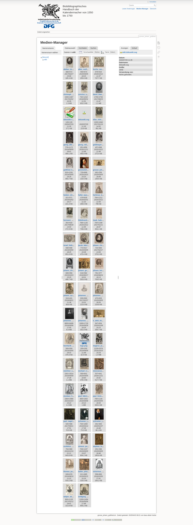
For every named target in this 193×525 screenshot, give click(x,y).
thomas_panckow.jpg (72, 471)
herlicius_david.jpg (101, 195)
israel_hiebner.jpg (70, 245)
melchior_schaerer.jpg (72, 371)
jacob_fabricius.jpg (86, 245)
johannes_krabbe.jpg (101, 295)
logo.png (83, 346)
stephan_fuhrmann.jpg (102, 446)
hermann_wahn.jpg (71, 220)
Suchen (93, 48)
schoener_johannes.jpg (87, 421)
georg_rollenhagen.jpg (87, 145)
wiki (45, 60)
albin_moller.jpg (84, 69)
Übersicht (153, 9)
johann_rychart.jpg (71, 295)
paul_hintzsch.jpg (100, 396)
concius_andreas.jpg (86, 94)
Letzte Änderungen (128, 9)
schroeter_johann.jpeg (102, 421)
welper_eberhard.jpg (71, 497)
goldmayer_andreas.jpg (102, 145)
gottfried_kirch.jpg (71, 170)
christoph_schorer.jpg (72, 94)
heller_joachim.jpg (85, 195)
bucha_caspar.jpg (100, 69)
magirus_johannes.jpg (102, 346)
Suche (155, 5)
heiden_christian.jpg (71, 195)
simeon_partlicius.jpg (87, 446)
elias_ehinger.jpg (100, 120)
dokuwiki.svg (83, 120)
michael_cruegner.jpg (87, 371)
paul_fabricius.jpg (85, 396)
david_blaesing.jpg (100, 94)
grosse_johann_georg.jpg (103, 170)
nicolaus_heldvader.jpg (72, 396)
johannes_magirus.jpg (72, 321)
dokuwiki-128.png (70, 120)
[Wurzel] (45, 57)
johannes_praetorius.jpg (88, 321)
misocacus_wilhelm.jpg (102, 371)
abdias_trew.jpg (69, 69)
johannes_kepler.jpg (86, 295)
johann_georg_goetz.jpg (88, 270)
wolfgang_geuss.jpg (86, 497)
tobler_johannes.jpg (86, 471)
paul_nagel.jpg (69, 421)
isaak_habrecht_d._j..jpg (103, 220)
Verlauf (134, 48)
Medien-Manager (142, 9)
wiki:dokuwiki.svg (129, 52)
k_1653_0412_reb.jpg (101, 321)
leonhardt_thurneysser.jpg (74, 346)
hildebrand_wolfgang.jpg (88, 220)
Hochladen (83, 48)
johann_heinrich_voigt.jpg (103, 270)
